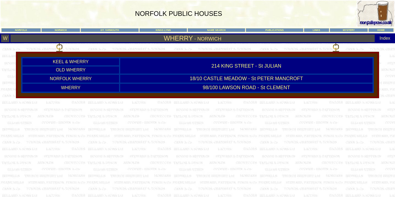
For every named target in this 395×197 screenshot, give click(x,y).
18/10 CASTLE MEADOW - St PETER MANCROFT (246, 78)
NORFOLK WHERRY (71, 78)
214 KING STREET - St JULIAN (246, 66)
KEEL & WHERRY (71, 61)
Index (384, 38)
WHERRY (70, 87)
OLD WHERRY (71, 70)
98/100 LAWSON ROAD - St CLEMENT (246, 87)
